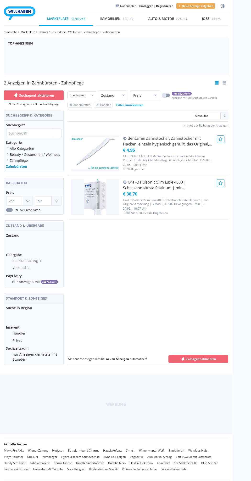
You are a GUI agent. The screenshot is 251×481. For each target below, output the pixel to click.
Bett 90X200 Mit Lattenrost (193, 453)
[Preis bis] (48, 200)
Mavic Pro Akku (14, 447)
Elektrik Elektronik (141, 459)
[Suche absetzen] (56, 133)
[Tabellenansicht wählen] (224, 83)
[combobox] (29, 133)
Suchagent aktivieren (33, 95)
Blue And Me (209, 459)
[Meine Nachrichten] (125, 6)
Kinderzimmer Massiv (103, 465)
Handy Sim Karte (15, 459)
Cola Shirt (163, 459)
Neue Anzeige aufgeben (195, 6)
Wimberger (49, 453)
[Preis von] (19, 200)
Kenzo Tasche (63, 459)
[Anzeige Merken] (220, 139)
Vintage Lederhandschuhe (139, 465)
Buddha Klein (117, 459)
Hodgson (58, 447)
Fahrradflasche (40, 459)
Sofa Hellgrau (76, 465)
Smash (130, 447)
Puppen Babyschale (174, 465)
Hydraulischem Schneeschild (80, 453)
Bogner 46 (137, 453)
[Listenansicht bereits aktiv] (217, 83)
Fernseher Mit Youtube (48, 465)
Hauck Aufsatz (112, 447)
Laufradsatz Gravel (16, 465)
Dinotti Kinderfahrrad (90, 459)
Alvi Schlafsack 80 (185, 459)
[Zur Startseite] (19, 14)
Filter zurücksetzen (130, 105)
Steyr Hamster (13, 453)
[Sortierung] (210, 115)
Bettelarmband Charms (83, 447)
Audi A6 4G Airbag (159, 453)
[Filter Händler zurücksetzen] (103, 105)
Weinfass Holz (197, 447)
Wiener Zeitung (38, 447)
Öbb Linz (33, 453)
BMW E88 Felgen (114, 453)
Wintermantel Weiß (152, 447)
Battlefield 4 (176, 447)
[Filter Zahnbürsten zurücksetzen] (79, 105)
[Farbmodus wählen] (222, 6)
